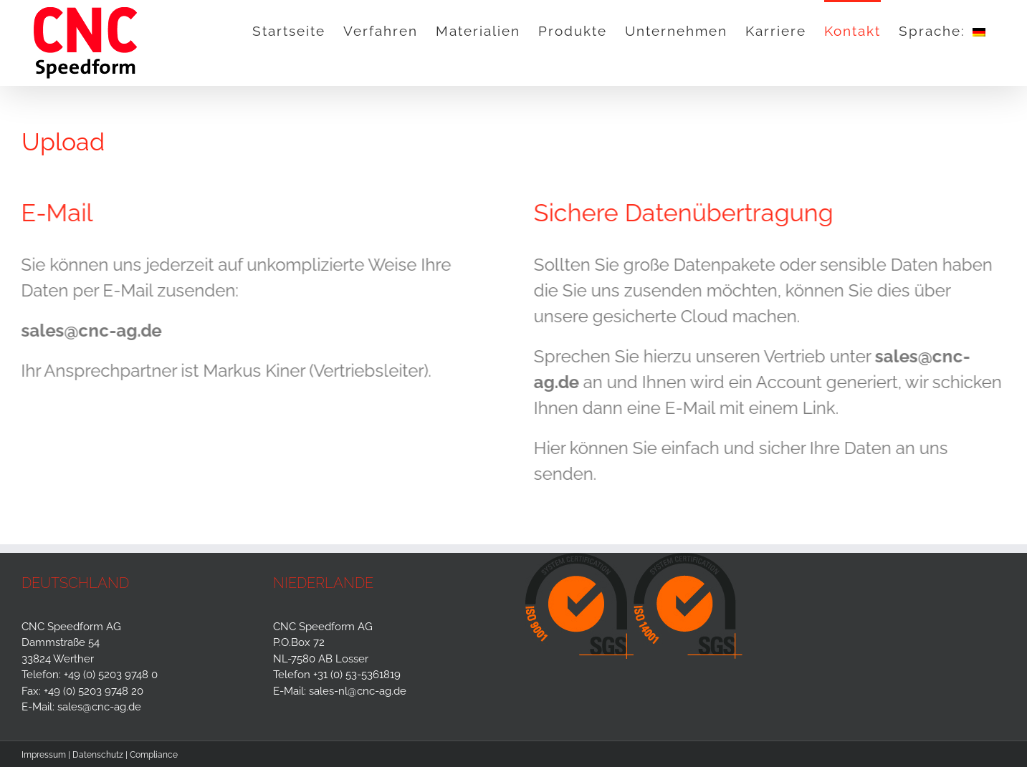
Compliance (154, 755)
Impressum (44, 755)
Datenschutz (97, 755)
